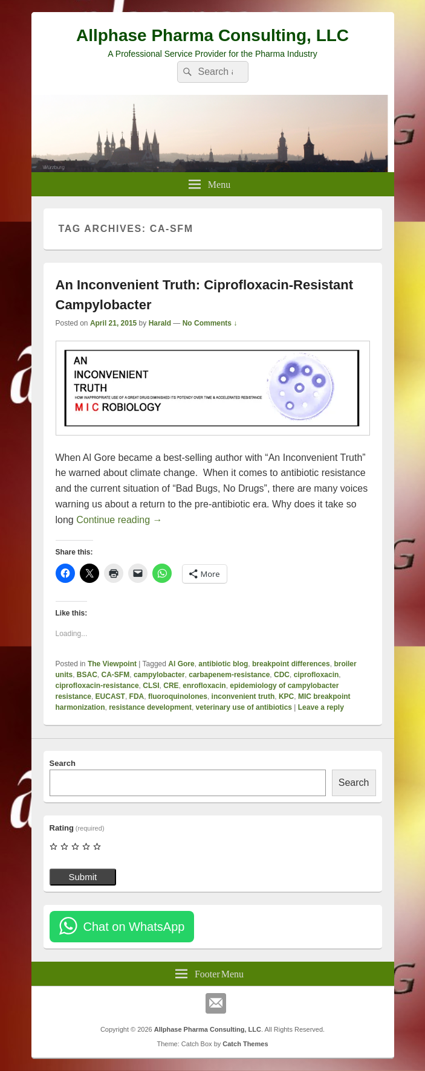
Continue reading (119, 520)
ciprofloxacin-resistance (97, 685)
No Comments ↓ (210, 323)
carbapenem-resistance (229, 675)
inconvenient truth (243, 696)
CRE (170, 685)
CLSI (151, 685)
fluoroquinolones (177, 696)
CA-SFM (116, 675)
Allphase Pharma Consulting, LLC (212, 35)
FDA (136, 696)
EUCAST (110, 696)
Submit (83, 877)
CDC (282, 675)
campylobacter (159, 675)
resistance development (150, 707)
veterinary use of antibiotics (244, 707)
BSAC (87, 675)
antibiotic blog (223, 664)
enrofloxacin (204, 685)
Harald (160, 323)
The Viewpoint (112, 664)
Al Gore (181, 664)
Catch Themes (245, 1043)
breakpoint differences (291, 664)
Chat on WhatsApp (134, 926)
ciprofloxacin (316, 675)
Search (63, 763)
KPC (286, 696)
